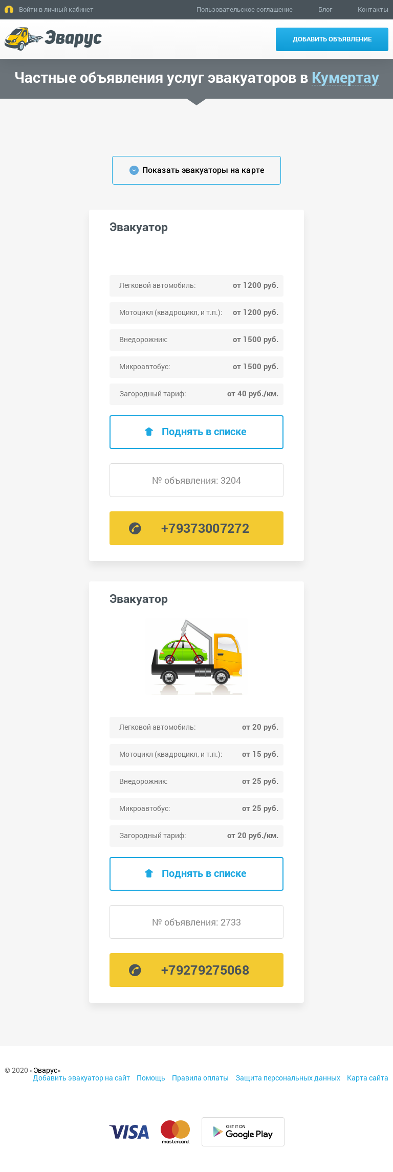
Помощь (151, 1078)
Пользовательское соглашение (244, 9)
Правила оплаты (200, 1078)
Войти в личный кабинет (56, 9)
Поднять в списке (204, 431)
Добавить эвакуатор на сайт (81, 1078)
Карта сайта (367, 1078)
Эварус (45, 1070)
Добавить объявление (332, 38)
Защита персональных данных (287, 1078)
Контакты (373, 9)
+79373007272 (205, 528)
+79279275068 (205, 969)
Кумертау (345, 77)
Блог (325, 9)
